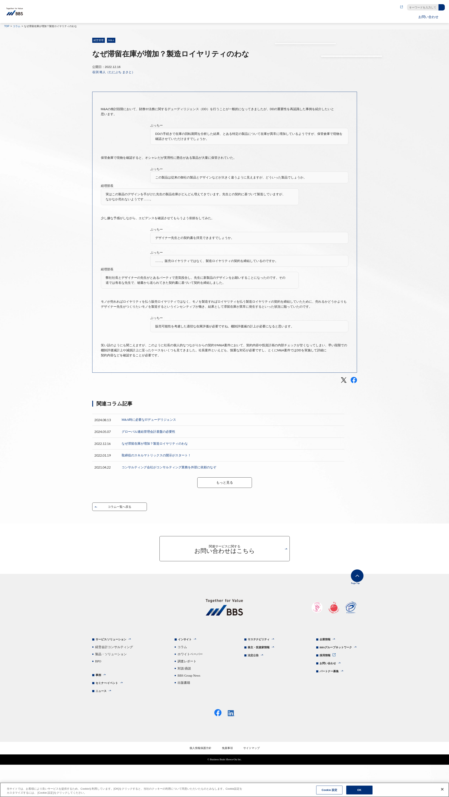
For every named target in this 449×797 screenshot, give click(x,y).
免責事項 (227, 780)
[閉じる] (442, 789)
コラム (16, 26)
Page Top (350, 609)
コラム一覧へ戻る (119, 535)
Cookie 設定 (329, 790)
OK (359, 790)
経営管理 (98, 40)
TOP (6, 26)
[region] (224, 790)
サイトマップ (251, 780)
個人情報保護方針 (200, 780)
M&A (111, 40)
